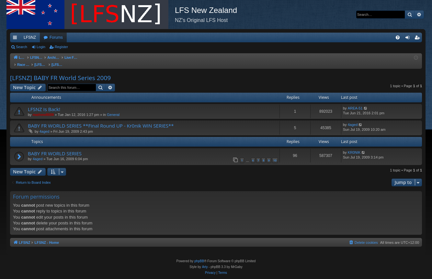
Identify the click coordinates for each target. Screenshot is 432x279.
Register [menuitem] (418, 38)
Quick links (16, 38)
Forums (56, 37)
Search (21, 47)
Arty (205, 267)
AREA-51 (355, 102)
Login (41, 47)
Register (61, 47)
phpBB (199, 261)
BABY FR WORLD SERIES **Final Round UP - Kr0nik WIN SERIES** (101, 119)
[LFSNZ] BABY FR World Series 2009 (60, 71)
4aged (45, 125)
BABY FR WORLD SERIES (55, 147)
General (113, 108)
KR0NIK (354, 146)
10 (275, 154)
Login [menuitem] (408, 38)
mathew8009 (43, 108)
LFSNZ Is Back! (44, 102)
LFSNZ (30, 37)
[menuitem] (398, 37)
